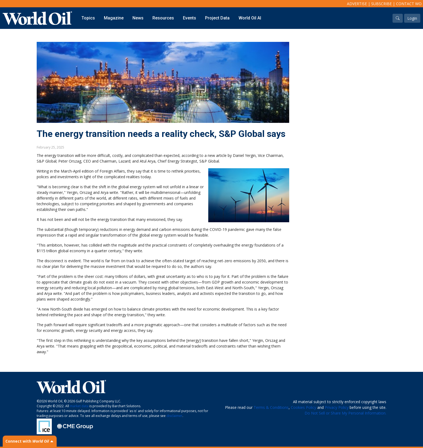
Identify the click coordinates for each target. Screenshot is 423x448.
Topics (88, 18)
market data (79, 406)
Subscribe (381, 3)
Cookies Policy (303, 407)
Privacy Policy (337, 407)
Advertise (357, 3)
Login (412, 18)
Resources (163, 18)
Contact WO (409, 3)
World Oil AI (249, 18)
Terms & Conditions (271, 407)
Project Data (217, 18)
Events (189, 18)
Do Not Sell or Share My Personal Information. (345, 413)
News (138, 18)
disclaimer (174, 415)
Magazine (114, 18)
